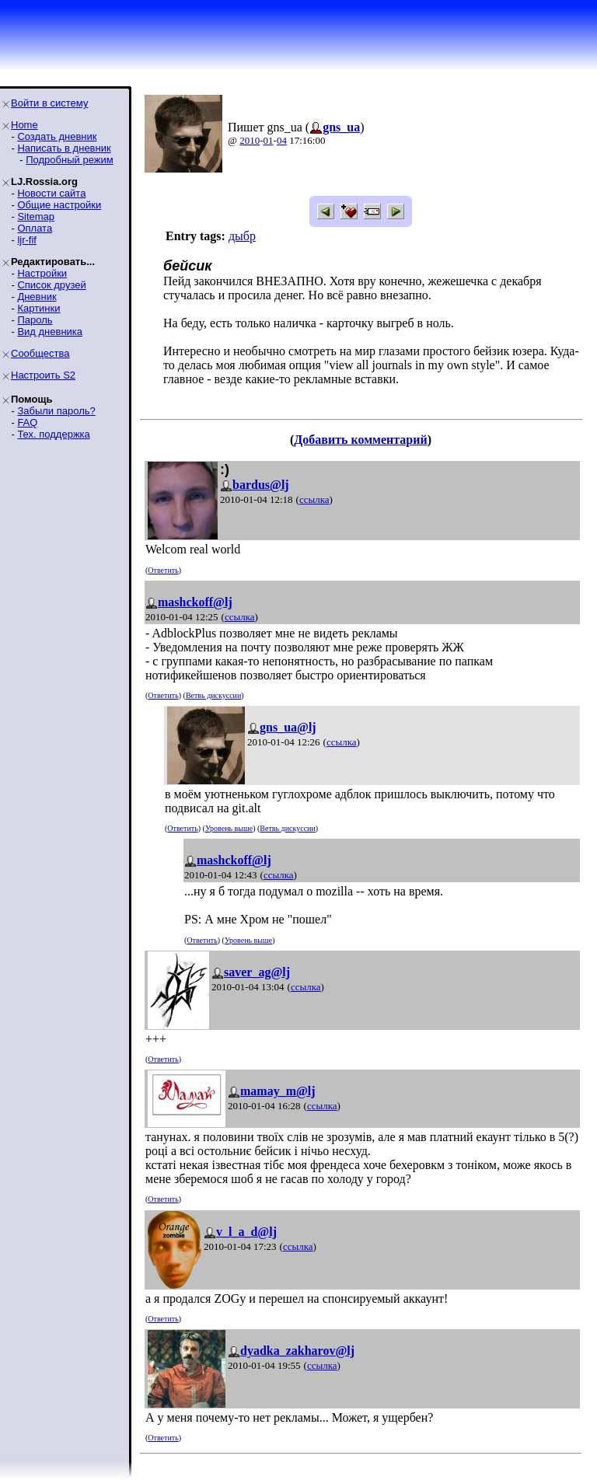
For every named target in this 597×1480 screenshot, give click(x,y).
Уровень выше (229, 828)
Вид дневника (49, 331)
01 (269, 140)
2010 (249, 140)
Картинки (38, 308)
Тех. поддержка (53, 434)
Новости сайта (51, 193)
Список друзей (51, 285)
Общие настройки (59, 205)
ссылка (314, 499)
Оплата (34, 228)
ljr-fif (27, 240)
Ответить (163, 570)
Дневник (36, 296)
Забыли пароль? (56, 411)
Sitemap (35, 216)
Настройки (42, 273)
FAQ (27, 422)
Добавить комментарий (360, 439)
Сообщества (40, 353)
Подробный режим (69, 160)
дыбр (242, 236)
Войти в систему (49, 103)
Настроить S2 (43, 375)
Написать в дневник (63, 148)
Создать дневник (56, 136)
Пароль (34, 320)
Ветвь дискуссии (213, 695)
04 (282, 140)
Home (24, 125)
